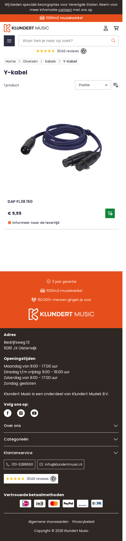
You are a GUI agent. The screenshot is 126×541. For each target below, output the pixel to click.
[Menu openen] (9, 41)
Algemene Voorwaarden (48, 521)
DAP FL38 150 (20, 202)
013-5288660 (19, 464)
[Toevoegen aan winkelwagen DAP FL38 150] (110, 213)
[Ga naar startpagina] (38, 28)
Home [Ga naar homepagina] (11, 61)
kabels (50, 61)
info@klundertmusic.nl (60, 464)
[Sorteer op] (93, 85)
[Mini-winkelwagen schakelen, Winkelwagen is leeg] (115, 28)
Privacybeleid (83, 521)
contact (65, 9)
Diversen (30, 61)
